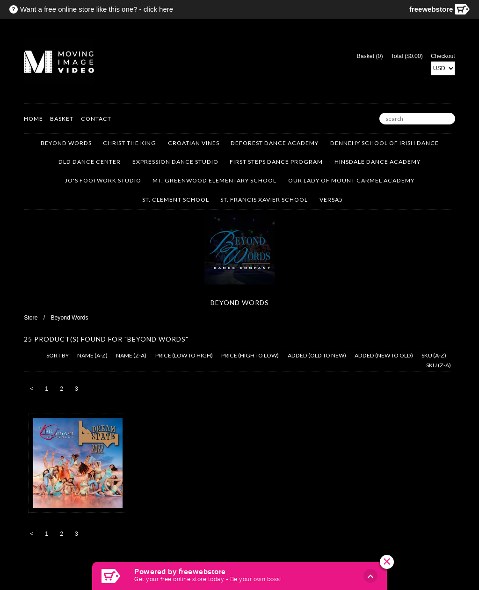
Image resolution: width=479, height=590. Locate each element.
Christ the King (129, 142)
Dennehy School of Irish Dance (384, 142)
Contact (96, 118)
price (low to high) (184, 355)
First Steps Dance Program (276, 161)
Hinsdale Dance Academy (377, 161)
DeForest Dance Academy (275, 142)
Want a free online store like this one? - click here (96, 9)
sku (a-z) (433, 355)
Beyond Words (66, 142)
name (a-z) (92, 355)
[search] (417, 119)
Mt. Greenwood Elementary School (214, 180)
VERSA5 (331, 199)
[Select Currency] (443, 68)
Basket (61, 118)
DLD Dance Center (89, 161)
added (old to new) (317, 355)
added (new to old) (384, 355)
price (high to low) (250, 355)
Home (33, 118)
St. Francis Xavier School (264, 199)
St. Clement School (175, 199)
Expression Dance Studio (175, 161)
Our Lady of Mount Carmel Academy (351, 180)
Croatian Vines (193, 142)
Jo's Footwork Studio (103, 180)
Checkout (443, 56)
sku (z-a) (438, 365)
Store (30, 317)
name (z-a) (131, 355)
